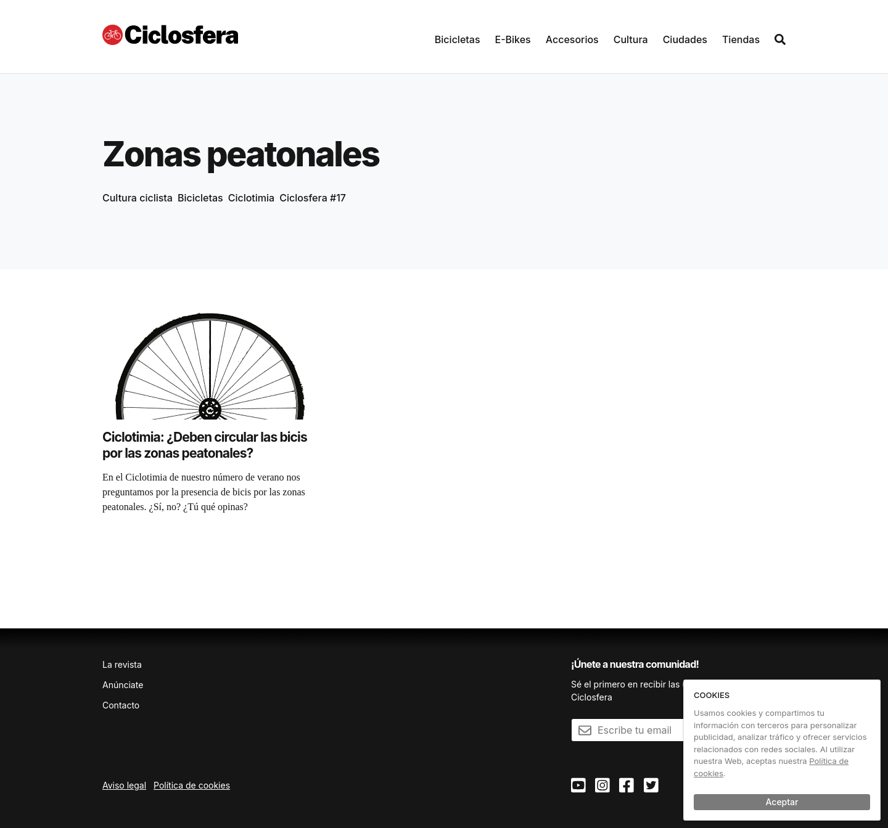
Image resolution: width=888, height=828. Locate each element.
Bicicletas (457, 39)
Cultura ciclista (137, 198)
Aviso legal (124, 785)
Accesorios (572, 39)
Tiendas (741, 39)
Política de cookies (192, 785)
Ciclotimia (251, 198)
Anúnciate (122, 685)
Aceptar (782, 802)
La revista (122, 664)
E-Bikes (513, 39)
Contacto (120, 705)
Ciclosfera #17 (312, 198)
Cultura (631, 39)
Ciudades (685, 39)
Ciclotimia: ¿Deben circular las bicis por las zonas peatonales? (204, 445)
